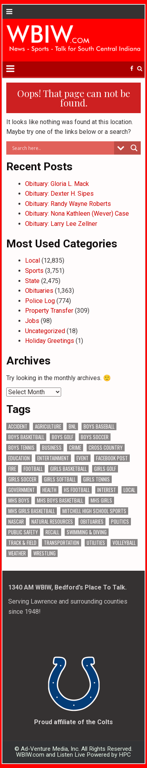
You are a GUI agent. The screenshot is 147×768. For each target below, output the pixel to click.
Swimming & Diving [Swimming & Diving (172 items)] (87, 532)
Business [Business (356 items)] (52, 447)
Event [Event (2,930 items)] (82, 458)
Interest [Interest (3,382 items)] (106, 490)
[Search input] (62, 148)
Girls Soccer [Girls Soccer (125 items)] (22, 479)
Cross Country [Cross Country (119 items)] (106, 447)
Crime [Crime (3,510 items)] (75, 447)
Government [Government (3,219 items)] (21, 490)
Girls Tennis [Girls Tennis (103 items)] (96, 479)
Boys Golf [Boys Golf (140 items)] (62, 437)
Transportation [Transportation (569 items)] (61, 542)
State (32, 281)
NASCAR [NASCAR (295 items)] (16, 521)
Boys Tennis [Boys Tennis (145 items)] (21, 447)
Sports (34, 270)
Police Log (40, 301)
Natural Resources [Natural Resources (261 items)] (52, 521)
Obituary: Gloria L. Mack (57, 183)
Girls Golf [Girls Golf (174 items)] (105, 468)
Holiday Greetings (49, 340)
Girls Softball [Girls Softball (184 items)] (60, 479)
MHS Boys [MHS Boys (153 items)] (18, 500)
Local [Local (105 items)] (129, 490)
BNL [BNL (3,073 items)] (72, 426)
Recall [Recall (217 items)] (52, 532)
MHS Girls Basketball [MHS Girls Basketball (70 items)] (31, 511)
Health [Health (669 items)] (49, 490)
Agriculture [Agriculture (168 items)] (48, 426)
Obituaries (39, 290)
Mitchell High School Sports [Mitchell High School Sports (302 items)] (94, 511)
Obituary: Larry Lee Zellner (61, 223)
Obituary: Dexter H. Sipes (59, 193)
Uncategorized (45, 331)
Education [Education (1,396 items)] (19, 458)
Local (32, 260)
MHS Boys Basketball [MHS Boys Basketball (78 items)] (60, 500)
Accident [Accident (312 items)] (17, 426)
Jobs (32, 321)
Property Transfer (49, 310)
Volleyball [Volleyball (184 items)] (124, 542)
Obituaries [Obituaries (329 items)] (91, 521)
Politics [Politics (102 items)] (120, 521)
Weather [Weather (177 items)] (17, 553)
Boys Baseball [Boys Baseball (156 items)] (98, 426)
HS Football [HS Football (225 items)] (77, 490)
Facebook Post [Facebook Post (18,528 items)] (112, 458)
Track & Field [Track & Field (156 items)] (22, 542)
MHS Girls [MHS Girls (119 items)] (101, 500)
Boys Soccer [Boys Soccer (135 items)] (95, 437)
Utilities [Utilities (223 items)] (96, 542)
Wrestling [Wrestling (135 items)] (44, 553)
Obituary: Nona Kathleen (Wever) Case (77, 213)
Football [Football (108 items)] (33, 468)
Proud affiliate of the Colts (73, 722)
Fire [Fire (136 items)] (12, 468)
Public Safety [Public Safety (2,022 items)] (23, 532)
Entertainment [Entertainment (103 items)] (53, 458)
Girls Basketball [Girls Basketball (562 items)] (68, 468)
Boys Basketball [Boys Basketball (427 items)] (26, 437)
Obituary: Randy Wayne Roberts (68, 203)
